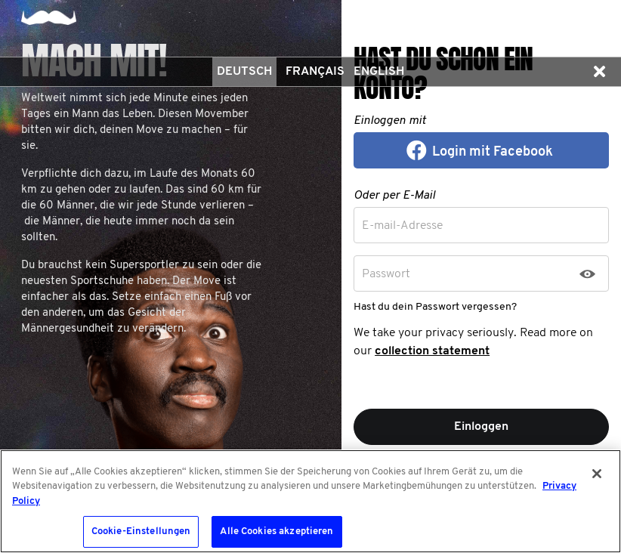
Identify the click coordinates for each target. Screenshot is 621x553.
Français (315, 72)
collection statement (432, 351)
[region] (310, 501)
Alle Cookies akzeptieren (276, 531)
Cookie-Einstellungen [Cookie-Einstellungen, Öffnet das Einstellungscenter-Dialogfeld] (141, 531)
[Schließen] (596, 473)
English (379, 72)
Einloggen (481, 427)
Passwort (386, 274)
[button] (599, 71)
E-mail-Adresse (402, 226)
